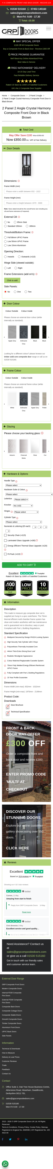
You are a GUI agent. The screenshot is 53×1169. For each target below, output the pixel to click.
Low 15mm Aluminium (15, 245)
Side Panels (6, 1036)
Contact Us (6, 1074)
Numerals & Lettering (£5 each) (17, 526)
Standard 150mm (13, 226)
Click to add (12, 280)
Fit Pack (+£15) (12, 554)
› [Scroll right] (48, 337)
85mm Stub (20, 222)
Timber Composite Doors (11, 1023)
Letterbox (8, 498)
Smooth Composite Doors (12, 1019)
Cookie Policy (35, 1127)
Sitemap (44, 1127)
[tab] (26, 148)
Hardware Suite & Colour (14, 489)
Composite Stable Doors (11, 1015)
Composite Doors (18, 96)
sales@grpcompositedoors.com (26, 951)
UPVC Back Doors (9, 1032)
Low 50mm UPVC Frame (16, 241)
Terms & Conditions (9, 1127)
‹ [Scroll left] (4, 337)
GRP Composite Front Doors (13, 984)
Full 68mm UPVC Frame (16, 237)
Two (28, 292)
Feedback (6, 1069)
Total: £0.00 (26, 20)
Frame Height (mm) (12, 198)
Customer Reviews (9, 1061)
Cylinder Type (10, 517)
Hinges (7, 511)
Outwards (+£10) (27, 256)
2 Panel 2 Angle (35, 96)
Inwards (9, 256)
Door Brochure (17, 705)
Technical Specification (20, 712)
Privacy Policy (23, 1127)
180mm (31, 226)
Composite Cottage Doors (12, 1011)
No (7, 222)
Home (4, 96)
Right (18, 268)
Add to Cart (26, 565)
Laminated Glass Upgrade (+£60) (19, 540)
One (17, 292)
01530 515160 (36, 955)
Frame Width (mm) (12, 186)
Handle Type (9, 481)
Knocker (7, 505)
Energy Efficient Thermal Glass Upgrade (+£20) (25, 546)
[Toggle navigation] (48, 28)
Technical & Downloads (11, 1049)
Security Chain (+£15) (15, 535)
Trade (4, 1065)
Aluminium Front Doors (11, 1027)
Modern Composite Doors (12, 989)
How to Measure (8, 1053)
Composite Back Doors (11, 1007)
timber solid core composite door (17, 357)
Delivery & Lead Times (11, 1057)
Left (7, 268)
